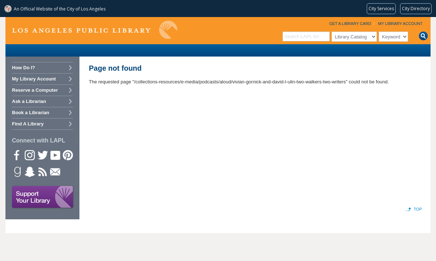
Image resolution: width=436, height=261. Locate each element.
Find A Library (28, 124)
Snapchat (29, 171)
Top (418, 209)
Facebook (16, 155)
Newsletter (55, 171)
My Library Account (400, 23)
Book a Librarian (30, 112)
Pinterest (67, 155)
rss (42, 171)
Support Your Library (43, 197)
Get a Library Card (350, 23)
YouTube (55, 155)
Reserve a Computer (35, 90)
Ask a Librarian (29, 101)
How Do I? (23, 67)
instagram (29, 155)
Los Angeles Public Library (94, 30)
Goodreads (16, 171)
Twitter (42, 155)
